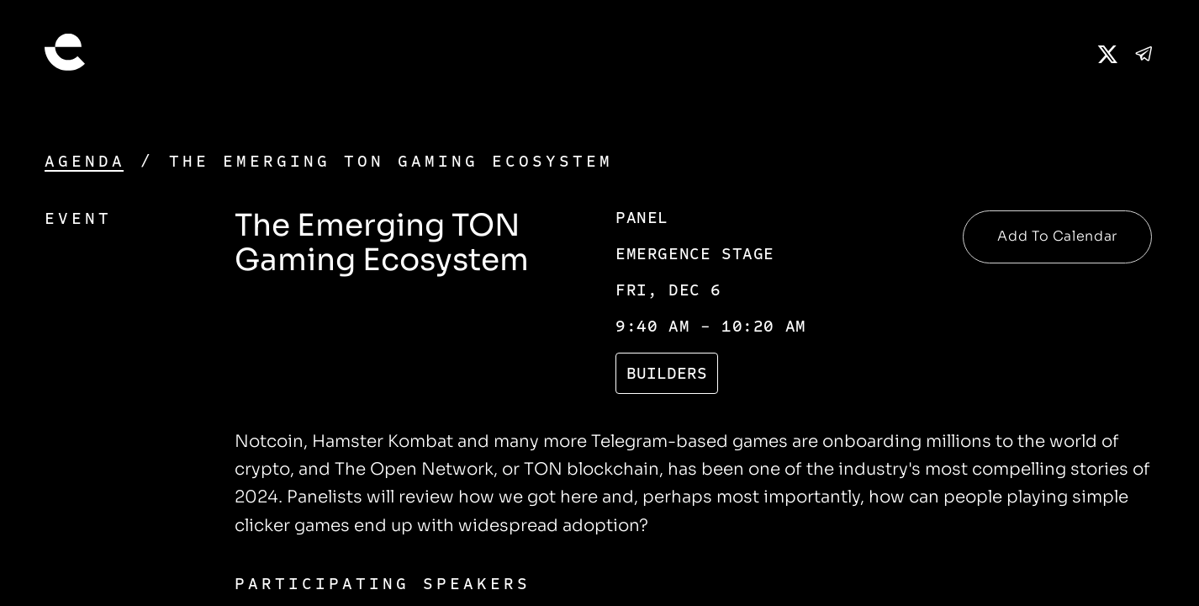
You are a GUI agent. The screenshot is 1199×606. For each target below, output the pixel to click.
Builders (666, 373)
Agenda (85, 161)
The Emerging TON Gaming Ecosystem (391, 161)
